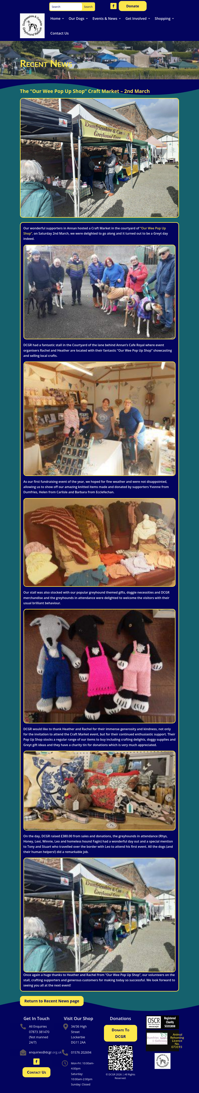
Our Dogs (76, 18)
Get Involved (136, 18)
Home (55, 18)
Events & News (105, 18)
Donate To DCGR (120, 1033)
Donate (132, 6)
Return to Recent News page (51, 1001)
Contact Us (59, 33)
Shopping (162, 18)
